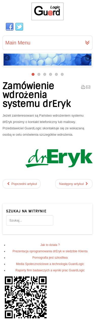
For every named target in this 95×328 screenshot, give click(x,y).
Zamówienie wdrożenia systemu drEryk (36, 95)
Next (87, 58)
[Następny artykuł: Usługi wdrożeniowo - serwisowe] (73, 184)
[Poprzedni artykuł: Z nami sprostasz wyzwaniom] (22, 184)
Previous (7, 58)
